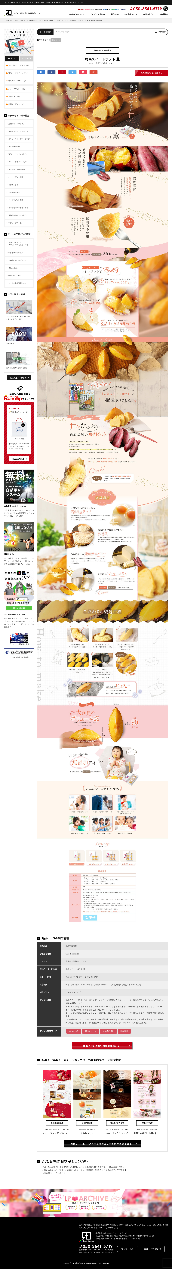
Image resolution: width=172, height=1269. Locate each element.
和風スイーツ (90, 1031)
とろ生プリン (87, 1133)
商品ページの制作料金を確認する (101, 1045)
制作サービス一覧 (15, 223)
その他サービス (130, 14)
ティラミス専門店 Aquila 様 (117, 1130)
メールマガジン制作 (15, 200)
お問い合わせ (148, 14)
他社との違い (13, 268)
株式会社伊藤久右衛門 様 (147, 1130)
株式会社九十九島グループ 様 (57, 1130)
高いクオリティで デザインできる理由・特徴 (18, 243)
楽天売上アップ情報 (18, 377)
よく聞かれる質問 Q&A (17, 283)
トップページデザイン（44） (19, 65)
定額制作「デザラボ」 (16, 124)
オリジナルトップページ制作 (19, 139)
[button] (3, 1203)
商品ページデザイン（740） (18, 73)
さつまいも (74, 1031)
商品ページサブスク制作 (17, 154)
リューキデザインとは (75, 14)
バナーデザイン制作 (15, 177)
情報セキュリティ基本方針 (153, 1249)
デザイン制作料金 (97, 14)
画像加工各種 (13, 185)
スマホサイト (26, 58)
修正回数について (15, 275)
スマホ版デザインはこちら (151, 73)
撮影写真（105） (14, 97)
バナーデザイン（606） (17, 89)
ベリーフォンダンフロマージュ (58, 1133)
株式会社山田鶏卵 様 (87, 1130)
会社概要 (164, 14)
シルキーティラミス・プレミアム (119, 1133)
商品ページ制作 (14, 147)
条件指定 (47, 32)
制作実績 (115, 14)
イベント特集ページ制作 (17, 162)
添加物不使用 (108, 1031)
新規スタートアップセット (18, 131)
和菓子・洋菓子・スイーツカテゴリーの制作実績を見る (101, 1143)
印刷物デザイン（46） (16, 104)
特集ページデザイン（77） (18, 81)
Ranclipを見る (18, 459)
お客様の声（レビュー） (17, 260)
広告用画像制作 (14, 192)
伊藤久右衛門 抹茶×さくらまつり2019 (153, 1133)
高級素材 (124, 1031)
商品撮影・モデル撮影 (16, 170)
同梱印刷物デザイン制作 (17, 215)
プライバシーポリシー (127, 1249)
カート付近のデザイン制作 (18, 208)
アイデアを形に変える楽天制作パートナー (28, 13)
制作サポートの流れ (15, 253)
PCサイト (11, 58)
